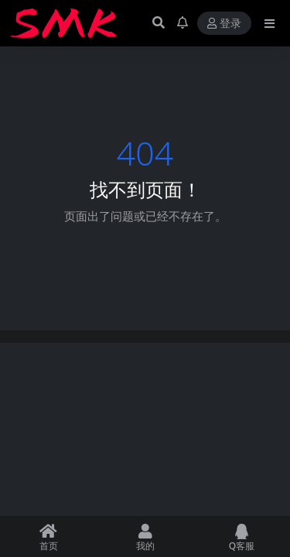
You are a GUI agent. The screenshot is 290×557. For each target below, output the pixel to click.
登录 (224, 23)
